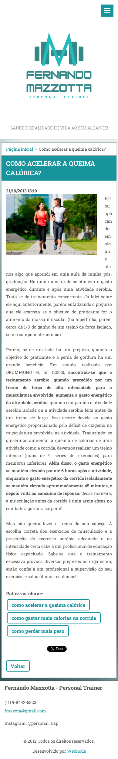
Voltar (18, 666)
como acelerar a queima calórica (48, 605)
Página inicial (19, 149)
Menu (107, 11)
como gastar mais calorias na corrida (54, 618)
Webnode (76, 751)
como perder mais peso (38, 631)
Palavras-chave (24, 593)
